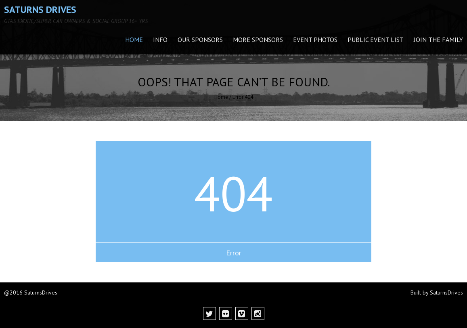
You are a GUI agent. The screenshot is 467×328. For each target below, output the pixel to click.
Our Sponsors (200, 40)
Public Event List (376, 40)
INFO (160, 40)
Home (134, 40)
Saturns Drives (40, 9)
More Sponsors (258, 40)
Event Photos (315, 40)
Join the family (438, 40)
